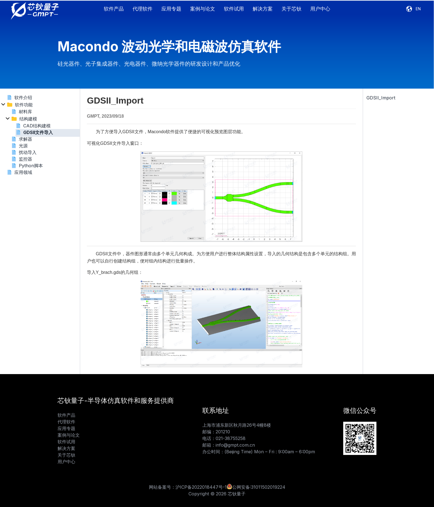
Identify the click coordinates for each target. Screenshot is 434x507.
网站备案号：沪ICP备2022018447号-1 (188, 487)
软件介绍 (23, 97)
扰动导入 (28, 152)
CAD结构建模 (37, 125)
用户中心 (320, 9)
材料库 (25, 111)
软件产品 (114, 9)
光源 (23, 145)
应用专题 (171, 9)
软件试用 (234, 9)
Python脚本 (31, 165)
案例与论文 (202, 9)
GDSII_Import (380, 98)
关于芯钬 (291, 9)
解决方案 (263, 9)
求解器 (25, 139)
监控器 (25, 159)
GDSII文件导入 (38, 132)
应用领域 (23, 172)
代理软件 (143, 9)
